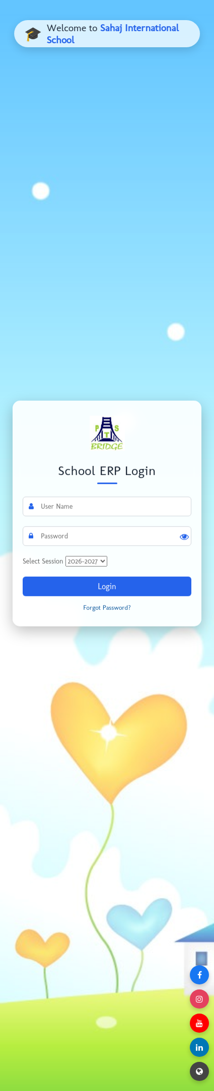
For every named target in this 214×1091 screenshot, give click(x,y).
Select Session (43, 561)
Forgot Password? (107, 607)
